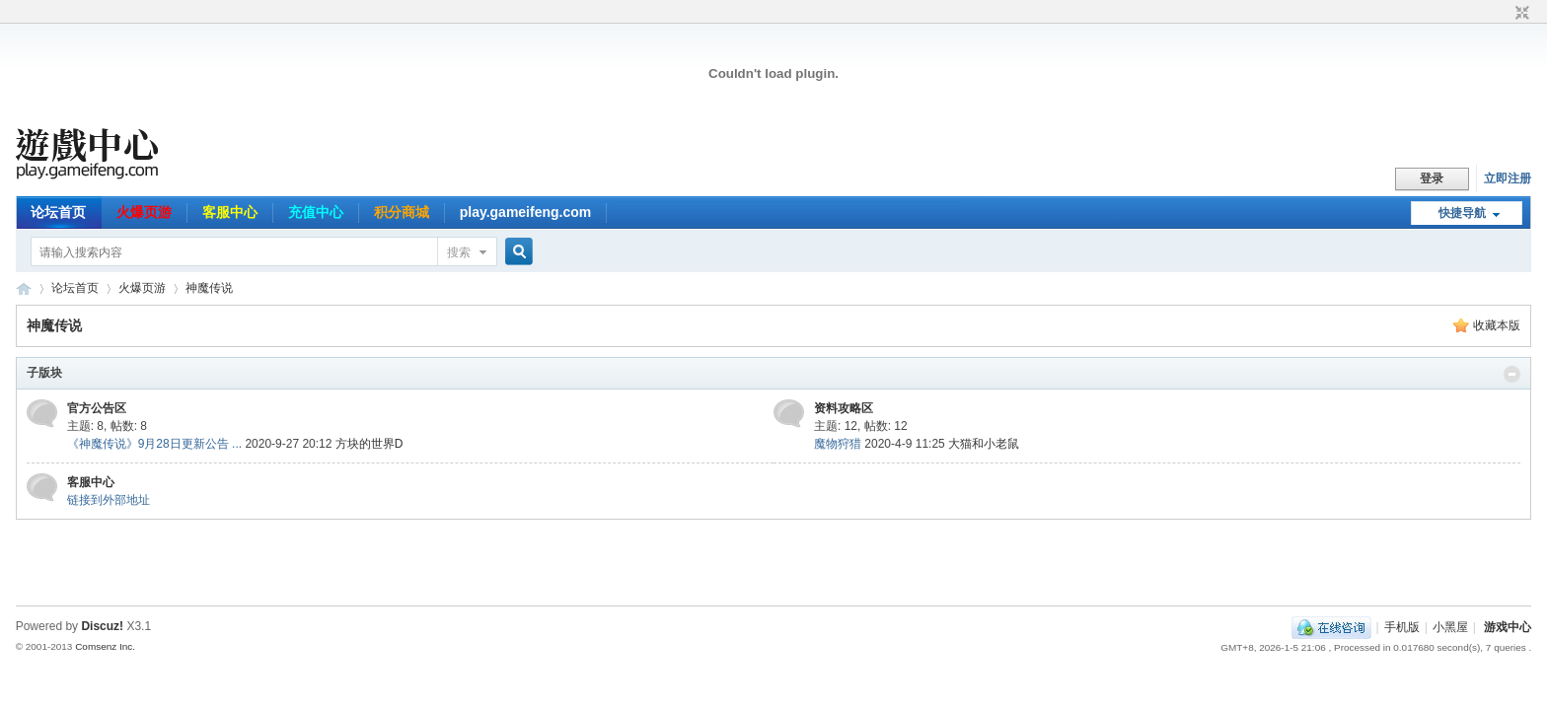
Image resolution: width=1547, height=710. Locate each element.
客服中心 (230, 212)
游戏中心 (1507, 627)
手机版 (1402, 627)
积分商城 (401, 212)
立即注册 (1507, 178)
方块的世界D (369, 444)
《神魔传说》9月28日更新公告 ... (154, 444)
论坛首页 (58, 212)
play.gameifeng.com (526, 212)
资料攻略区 (843, 408)
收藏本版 (1496, 325)
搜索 (459, 252)
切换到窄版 (1520, 14)
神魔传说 (209, 288)
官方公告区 (96, 408)
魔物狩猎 (837, 444)
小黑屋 (1450, 627)
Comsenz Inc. (105, 646)
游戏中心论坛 (24, 288)
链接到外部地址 (108, 500)
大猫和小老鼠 (983, 444)
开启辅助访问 (1504, 14)
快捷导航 (1462, 213)
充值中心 (315, 212)
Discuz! (102, 626)
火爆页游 (144, 212)
